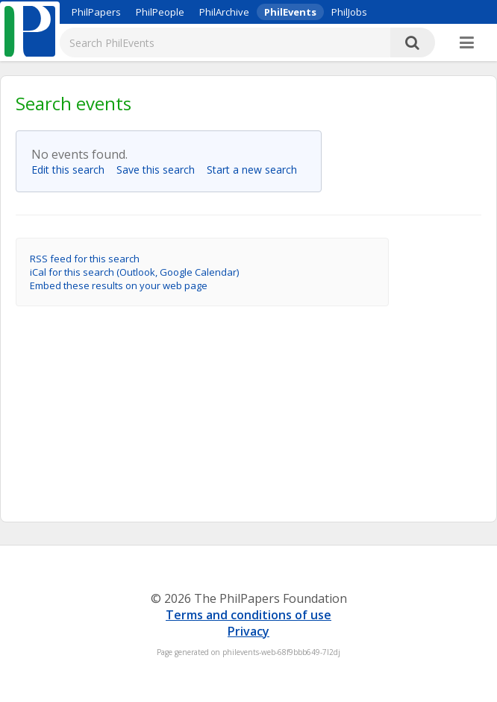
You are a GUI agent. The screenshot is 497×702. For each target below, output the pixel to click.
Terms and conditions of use (248, 615)
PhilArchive (224, 12)
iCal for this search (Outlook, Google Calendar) (134, 272)
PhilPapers (96, 12)
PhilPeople (160, 12)
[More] (467, 43)
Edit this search (72, 169)
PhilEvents (290, 12)
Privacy (248, 631)
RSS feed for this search (85, 258)
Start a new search (256, 169)
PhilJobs (349, 12)
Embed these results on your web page (118, 285)
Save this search (160, 169)
